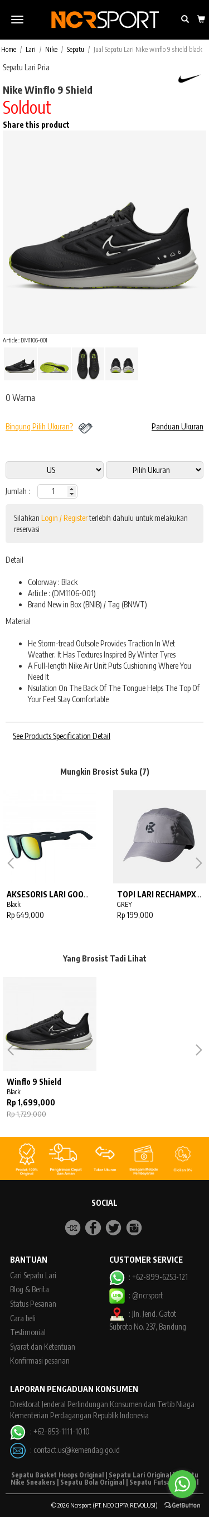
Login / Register (64, 518)
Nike (51, 49)
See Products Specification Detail (61, 736)
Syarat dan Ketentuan (42, 1346)
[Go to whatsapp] (182, 1484)
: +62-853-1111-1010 (49, 1431)
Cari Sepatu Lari (33, 1275)
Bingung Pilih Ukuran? (39, 426)
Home (8, 49)
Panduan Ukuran (177, 426)
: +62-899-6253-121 (148, 1277)
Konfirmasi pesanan (40, 1360)
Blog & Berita (29, 1289)
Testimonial (28, 1332)
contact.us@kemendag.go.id (76, 1450)
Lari (31, 49)
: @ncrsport (136, 1295)
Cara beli (23, 1318)
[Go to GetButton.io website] (182, 1505)
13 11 (155, 470)
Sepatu (75, 49)
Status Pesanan (33, 1303)
